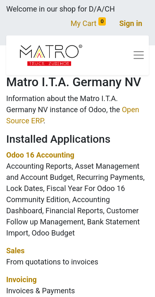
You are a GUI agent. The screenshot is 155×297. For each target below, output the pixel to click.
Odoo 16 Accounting (40, 155)
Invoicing (21, 279)
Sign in (130, 23)
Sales (15, 250)
